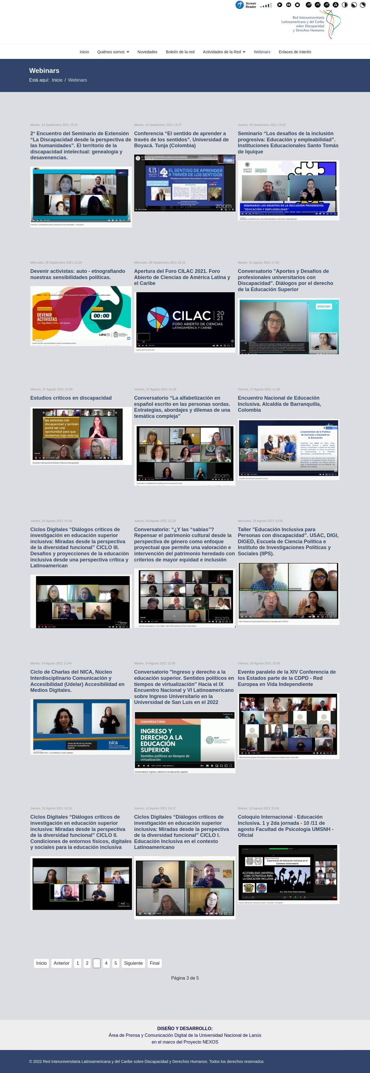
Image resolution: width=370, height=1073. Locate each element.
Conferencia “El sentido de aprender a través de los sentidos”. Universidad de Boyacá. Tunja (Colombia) (181, 139)
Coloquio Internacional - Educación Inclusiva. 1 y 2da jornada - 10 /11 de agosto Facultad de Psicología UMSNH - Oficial (286, 826)
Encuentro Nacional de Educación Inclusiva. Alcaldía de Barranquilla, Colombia (279, 404)
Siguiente (133, 963)
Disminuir (318, 5)
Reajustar (327, 5)
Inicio (84, 52)
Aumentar (309, 5)
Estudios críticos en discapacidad (71, 398)
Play (280, 5)
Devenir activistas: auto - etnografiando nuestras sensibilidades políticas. (77, 274)
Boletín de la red (180, 52)
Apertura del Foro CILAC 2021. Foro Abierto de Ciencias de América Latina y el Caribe (182, 277)
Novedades (147, 52)
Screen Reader (251, 4)
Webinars (262, 52)
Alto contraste (345, 5)
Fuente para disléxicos (336, 5)
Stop (298, 5)
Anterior (61, 963)
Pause (289, 5)
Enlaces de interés (295, 52)
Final (155, 963)
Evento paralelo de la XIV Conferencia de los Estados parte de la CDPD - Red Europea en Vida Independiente (287, 678)
